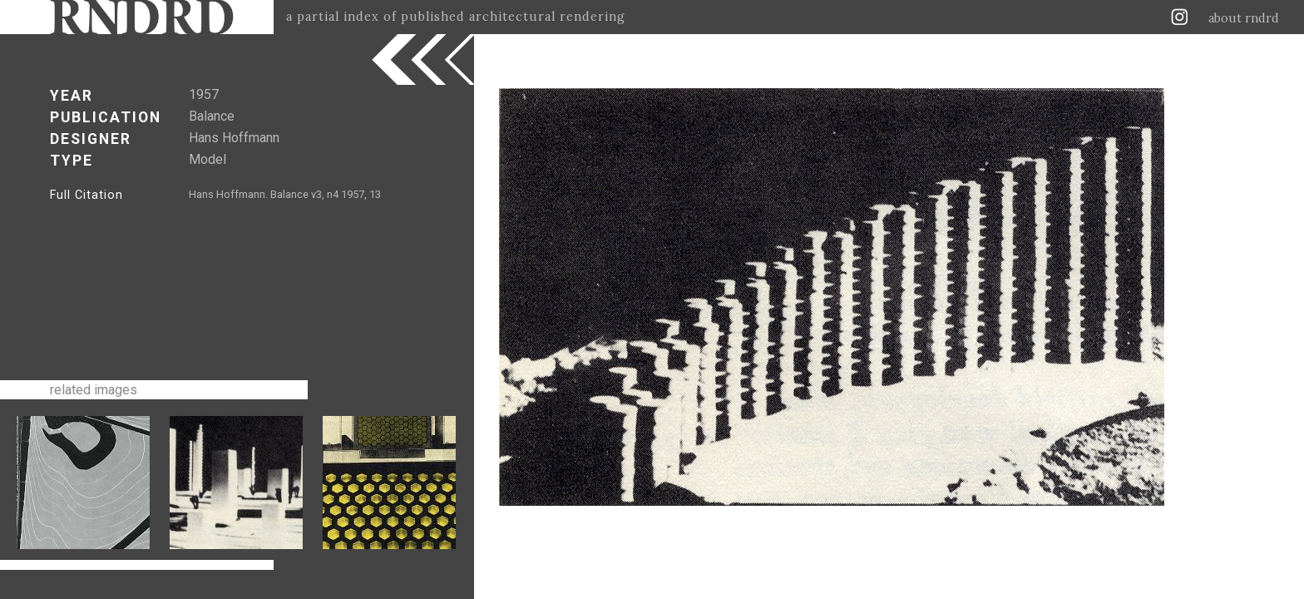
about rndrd (1243, 18)
